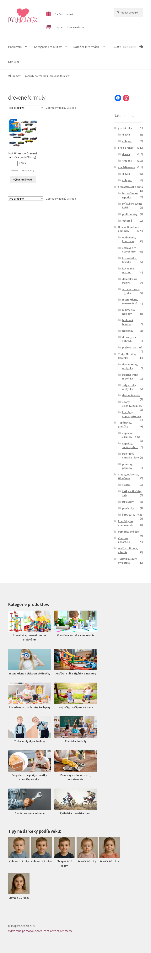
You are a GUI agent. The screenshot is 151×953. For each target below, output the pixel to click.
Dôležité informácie (86, 47)
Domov (17, 76)
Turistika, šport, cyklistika (128, 560)
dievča (126, 134)
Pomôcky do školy (128, 531)
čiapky (126, 484)
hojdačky (127, 330)
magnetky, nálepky (128, 311)
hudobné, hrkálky (128, 322)
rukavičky (128, 501)
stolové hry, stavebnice (129, 249)
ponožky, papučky (127, 466)
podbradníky (130, 214)
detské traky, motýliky (130, 366)
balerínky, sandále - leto (130, 455)
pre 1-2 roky (125, 128)
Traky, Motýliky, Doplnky (127, 356)
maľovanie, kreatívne (129, 239)
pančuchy (128, 508)
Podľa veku (15, 47)
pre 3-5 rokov (125, 147)
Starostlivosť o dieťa (130, 187)
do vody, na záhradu (129, 339)
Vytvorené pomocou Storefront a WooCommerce (40, 931)
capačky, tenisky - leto (130, 445)
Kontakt (13, 62)
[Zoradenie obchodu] (25, 108)
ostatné (127, 220)
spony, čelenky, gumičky (132, 403)
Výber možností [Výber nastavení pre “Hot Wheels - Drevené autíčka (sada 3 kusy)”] (22, 179)
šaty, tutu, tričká (132, 514)
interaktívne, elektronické (130, 301)
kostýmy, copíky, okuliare (131, 414)
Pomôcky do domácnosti (125, 523)
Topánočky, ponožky (125, 424)
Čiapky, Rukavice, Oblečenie (128, 476)
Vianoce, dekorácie (124, 540)
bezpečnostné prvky (130, 195)
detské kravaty (131, 395)
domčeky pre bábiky (129, 281)
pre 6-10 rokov (126, 167)
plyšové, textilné (132, 347)
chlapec (127, 141)
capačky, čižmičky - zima (131, 435)
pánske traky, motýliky (130, 376)
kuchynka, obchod (128, 270)
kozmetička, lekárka (129, 260)
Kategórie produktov (48, 47)
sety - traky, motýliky (129, 387)
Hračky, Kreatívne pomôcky (128, 229)
